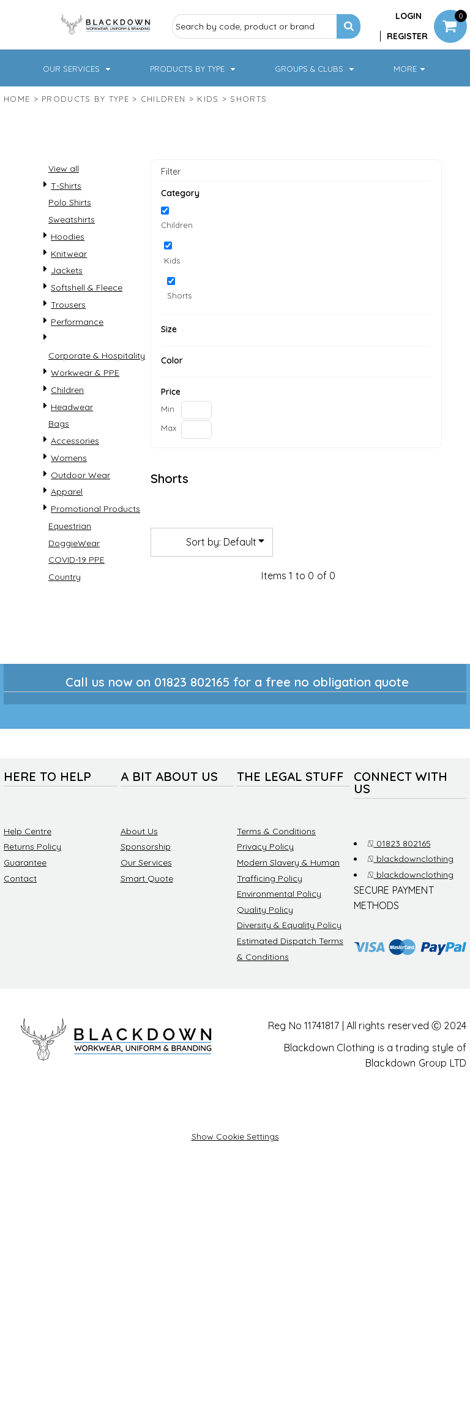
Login (408, 15)
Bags (58, 460)
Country (64, 613)
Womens (69, 494)
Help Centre (27, 867)
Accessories (75, 477)
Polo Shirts (69, 239)
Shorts (179, 332)
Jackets (67, 307)
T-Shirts (66, 222)
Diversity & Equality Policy (289, 961)
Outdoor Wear (80, 511)
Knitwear (69, 290)
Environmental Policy (279, 930)
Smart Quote (147, 915)
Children (163, 135)
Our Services (146, 899)
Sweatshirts (71, 256)
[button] (47, 86)
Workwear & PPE (85, 409)
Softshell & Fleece (86, 324)
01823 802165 (399, 880)
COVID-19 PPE (76, 596)
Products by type (85, 135)
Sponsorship (146, 883)
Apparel (67, 528)
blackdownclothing (410, 895)
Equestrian (69, 562)
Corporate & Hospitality (96, 392)
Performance (77, 358)
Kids (207, 135)
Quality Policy (265, 946)
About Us (139, 867)
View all (63, 205)
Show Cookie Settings (235, 1173)
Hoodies (67, 273)
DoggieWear (74, 579)
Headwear (72, 443)
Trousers (68, 341)
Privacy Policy (265, 883)
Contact (20, 915)
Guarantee (25, 899)
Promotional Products (95, 545)
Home (17, 135)
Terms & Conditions (276, 867)
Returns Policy (32, 883)
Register (407, 36)
